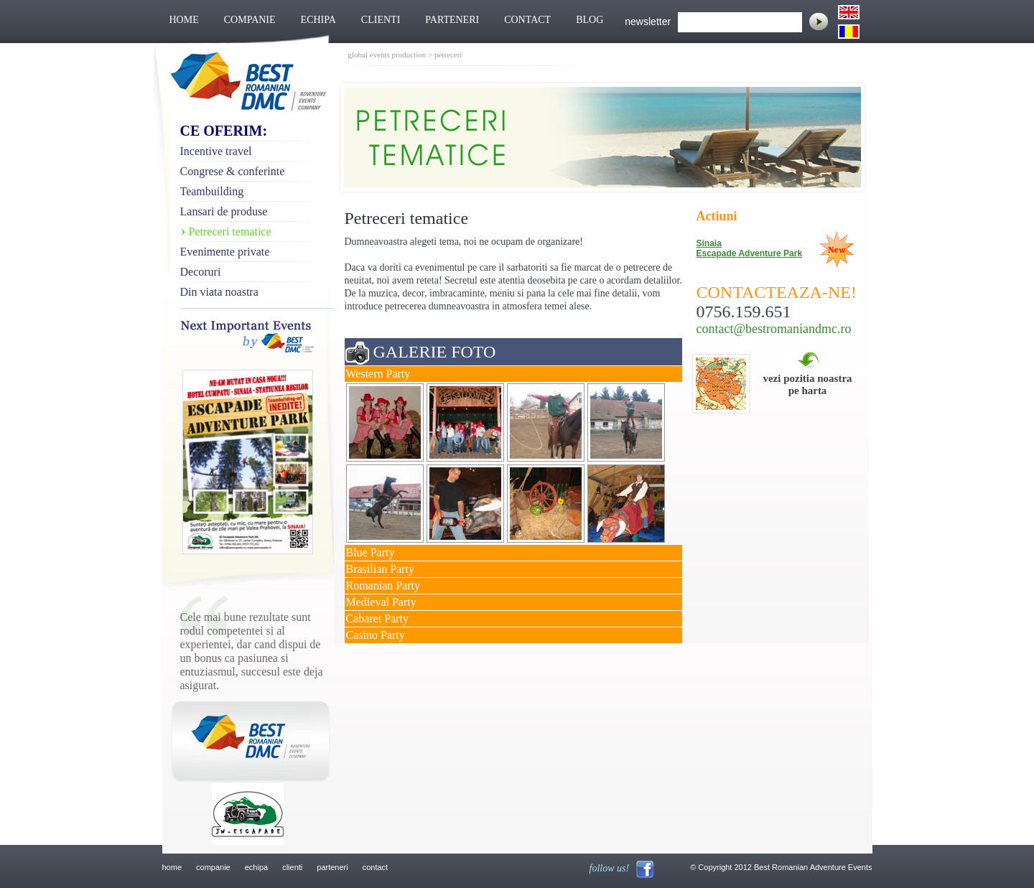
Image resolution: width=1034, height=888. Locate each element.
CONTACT (527, 19)
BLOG (589, 19)
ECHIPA (318, 19)
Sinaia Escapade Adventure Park (750, 248)
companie (213, 867)
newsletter (648, 21)
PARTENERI (452, 19)
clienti (292, 867)
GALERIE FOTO (434, 351)
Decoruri (200, 272)
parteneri (332, 867)
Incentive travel (216, 151)
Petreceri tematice (230, 231)
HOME (184, 19)
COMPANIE (250, 19)
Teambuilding (212, 191)
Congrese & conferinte (232, 171)
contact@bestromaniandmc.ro (774, 329)
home (172, 867)
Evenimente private (225, 252)
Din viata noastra (219, 292)
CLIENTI (380, 19)
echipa (256, 867)
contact (375, 867)
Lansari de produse (224, 211)
